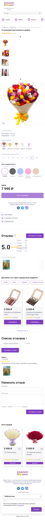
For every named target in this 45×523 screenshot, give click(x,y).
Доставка (8, 215)
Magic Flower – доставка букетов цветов (15, 480)
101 (37, 158)
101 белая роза (10, 452)
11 (3, 158)
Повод (5, 282)
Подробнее (20, 505)
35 (27, 158)
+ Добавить (12, 322)
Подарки (24, 282)
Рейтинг (4, 406)
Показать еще (22, 330)
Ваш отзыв (5, 393)
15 (8, 158)
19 (13, 158)
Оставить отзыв (34, 236)
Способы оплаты (11, 218)
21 (17, 158)
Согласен (36, 509)
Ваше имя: (5, 386)
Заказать (13, 463)
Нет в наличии (22, 195)
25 (22, 158)
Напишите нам (23, 492)
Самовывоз (9, 221)
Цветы (14, 282)
